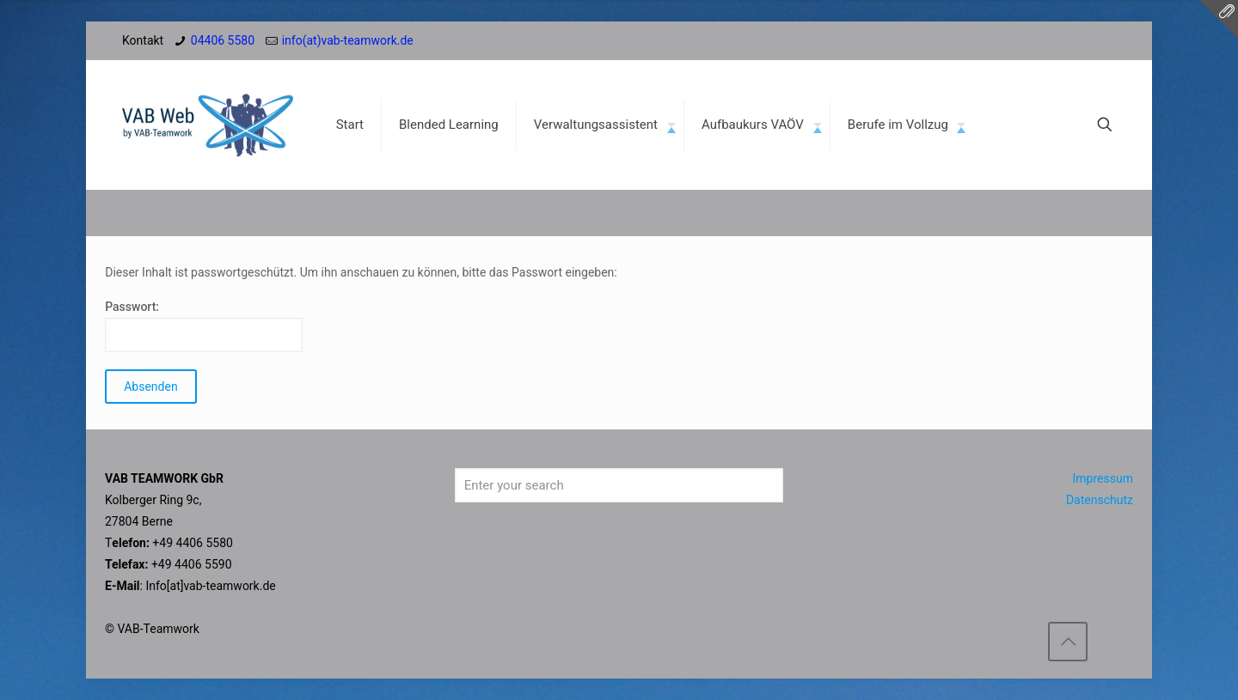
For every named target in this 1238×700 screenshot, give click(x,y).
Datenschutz (1099, 500)
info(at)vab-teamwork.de (348, 40)
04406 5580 (222, 40)
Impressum (1103, 478)
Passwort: (204, 326)
